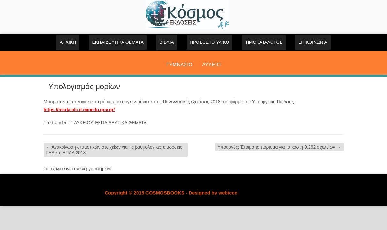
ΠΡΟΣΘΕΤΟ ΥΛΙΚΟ (209, 42)
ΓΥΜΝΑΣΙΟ (179, 64)
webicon (227, 192)
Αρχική (68, 42)
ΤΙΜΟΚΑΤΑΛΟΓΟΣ (263, 42)
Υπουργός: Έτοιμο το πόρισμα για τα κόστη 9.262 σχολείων (279, 147)
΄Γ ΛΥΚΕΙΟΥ (81, 122)
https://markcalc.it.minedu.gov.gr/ (79, 109)
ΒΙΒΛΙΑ (167, 42)
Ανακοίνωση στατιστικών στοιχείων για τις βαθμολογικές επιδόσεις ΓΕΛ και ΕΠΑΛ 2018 (114, 149)
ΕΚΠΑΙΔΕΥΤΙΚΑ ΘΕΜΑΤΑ (117, 42)
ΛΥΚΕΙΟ (211, 64)
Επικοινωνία (312, 42)
